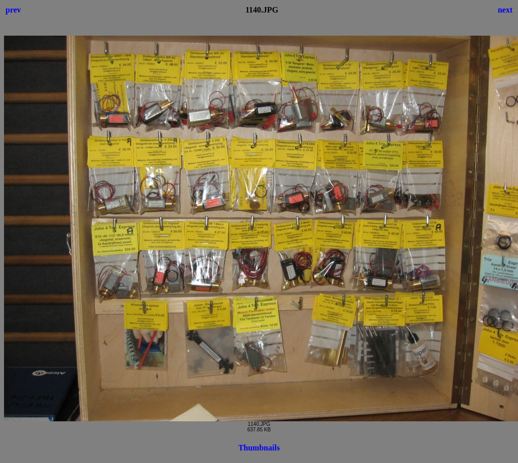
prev (13, 10)
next (505, 10)
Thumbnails (259, 447)
